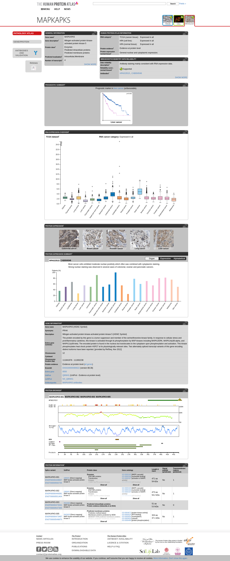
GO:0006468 (126, 520)
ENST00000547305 (53, 508)
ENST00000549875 (53, 519)
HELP (57, 9)
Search (173, 4)
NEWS (67, 9)
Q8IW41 (66, 375)
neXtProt (48, 379)
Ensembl (48, 368)
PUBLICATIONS (79, 546)
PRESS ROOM (43, 543)
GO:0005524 (126, 514)
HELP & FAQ (113, 546)
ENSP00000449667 (53, 480)
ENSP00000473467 (53, 516)
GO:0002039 (126, 482)
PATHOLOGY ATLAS (24, 33)
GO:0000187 (126, 478)
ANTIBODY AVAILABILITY (120, 539)
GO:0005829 (126, 518)
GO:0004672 (126, 513)
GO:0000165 (126, 474)
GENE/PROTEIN (21, 42)
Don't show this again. (178, 558)
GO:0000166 (126, 476)
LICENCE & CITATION (118, 543)
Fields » (182, 4)
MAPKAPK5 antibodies (72, 383)
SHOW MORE (90, 64)
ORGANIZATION (80, 543)
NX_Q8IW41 (68, 379)
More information (160, 558)
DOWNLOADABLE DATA (84, 550)
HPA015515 (125, 73)
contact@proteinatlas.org (48, 554)
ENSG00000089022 (71, 368)
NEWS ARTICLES (44, 539)
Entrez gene (49, 372)
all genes (88, 364)
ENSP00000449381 (53, 493)
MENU (45, 9)
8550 (65, 371)
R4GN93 (67, 503)
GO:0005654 (126, 516)
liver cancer (118, 88)
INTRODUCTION (80, 539)
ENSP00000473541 (53, 505)
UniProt (48, 375)
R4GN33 (67, 514)
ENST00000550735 (53, 483)
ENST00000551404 (53, 496)
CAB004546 (136, 73)
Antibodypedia (50, 383)
